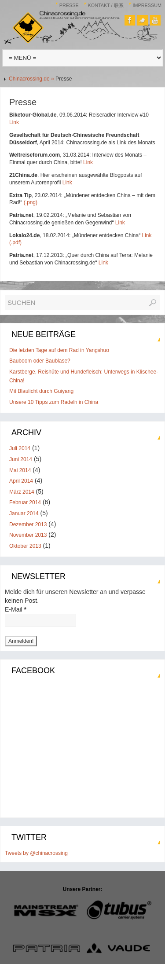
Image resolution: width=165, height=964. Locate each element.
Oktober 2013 (25, 546)
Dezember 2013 (28, 524)
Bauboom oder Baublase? (39, 361)
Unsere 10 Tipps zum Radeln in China (53, 402)
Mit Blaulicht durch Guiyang (41, 391)
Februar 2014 (25, 502)
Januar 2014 (24, 513)
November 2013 (28, 535)
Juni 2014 (20, 459)
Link (14, 122)
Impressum (147, 5)
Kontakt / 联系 (106, 5)
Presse (69, 5)
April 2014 (21, 481)
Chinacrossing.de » (32, 79)
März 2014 (21, 492)
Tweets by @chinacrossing (36, 853)
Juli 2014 (19, 448)
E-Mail (15, 609)
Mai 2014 (20, 470)
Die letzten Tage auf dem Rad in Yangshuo (59, 350)
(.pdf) (15, 242)
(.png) (30, 202)
